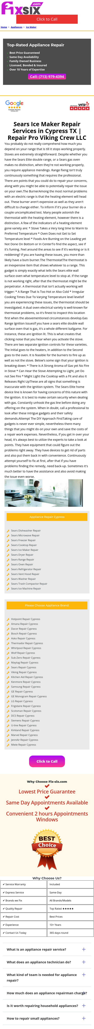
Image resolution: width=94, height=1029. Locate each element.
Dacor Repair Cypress (24, 628)
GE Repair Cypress (22, 691)
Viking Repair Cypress (24, 672)
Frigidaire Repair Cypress (26, 706)
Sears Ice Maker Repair (24, 550)
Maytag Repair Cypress (24, 662)
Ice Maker (31, 27)
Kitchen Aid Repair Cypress (27, 677)
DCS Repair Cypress (22, 715)
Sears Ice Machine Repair (26, 588)
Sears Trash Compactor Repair (29, 583)
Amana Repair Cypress (24, 624)
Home (4, 27)
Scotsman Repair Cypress (26, 711)
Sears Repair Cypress (23, 667)
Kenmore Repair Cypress (26, 682)
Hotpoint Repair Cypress (25, 619)
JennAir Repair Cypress (24, 740)
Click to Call (47, 19)
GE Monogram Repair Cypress (29, 696)
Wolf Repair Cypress (23, 653)
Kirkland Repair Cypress (25, 730)
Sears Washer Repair (23, 579)
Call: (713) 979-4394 (47, 76)
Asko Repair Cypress (23, 638)
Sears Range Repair (22, 559)
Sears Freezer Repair (23, 540)
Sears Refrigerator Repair (26, 569)
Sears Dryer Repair (22, 554)
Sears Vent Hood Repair (25, 574)
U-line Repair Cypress (24, 725)
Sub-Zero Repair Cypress (25, 657)
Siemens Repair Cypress (25, 720)
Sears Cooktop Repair (24, 545)
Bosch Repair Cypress (24, 633)
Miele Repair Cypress (23, 744)
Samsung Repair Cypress (26, 686)
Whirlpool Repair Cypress (26, 648)
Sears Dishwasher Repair (26, 530)
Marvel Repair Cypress (24, 735)
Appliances (16, 27)
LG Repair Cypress (22, 701)
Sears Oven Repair (22, 564)
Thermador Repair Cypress (27, 643)
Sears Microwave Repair (25, 535)
